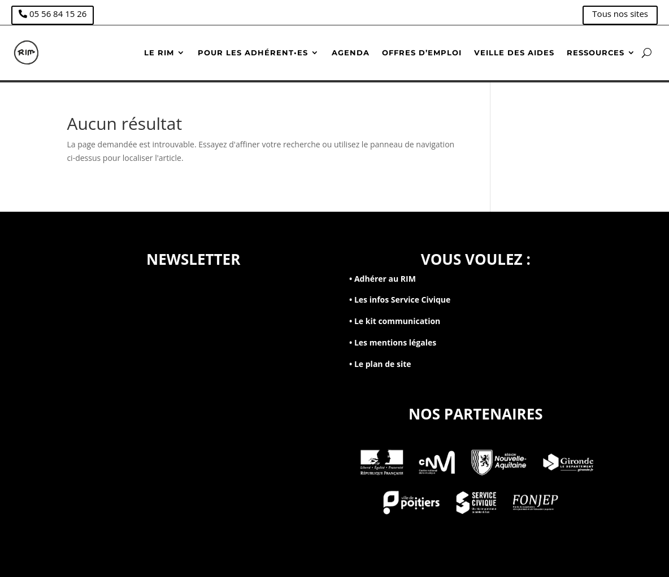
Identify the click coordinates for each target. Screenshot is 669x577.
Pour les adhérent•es (253, 52)
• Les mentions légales (392, 342)
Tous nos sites (620, 13)
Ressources (595, 52)
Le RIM (159, 52)
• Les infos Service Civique (399, 299)
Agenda (351, 52)
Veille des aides (514, 52)
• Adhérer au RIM (382, 278)
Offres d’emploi (422, 52)
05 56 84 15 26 (57, 13)
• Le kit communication (394, 321)
